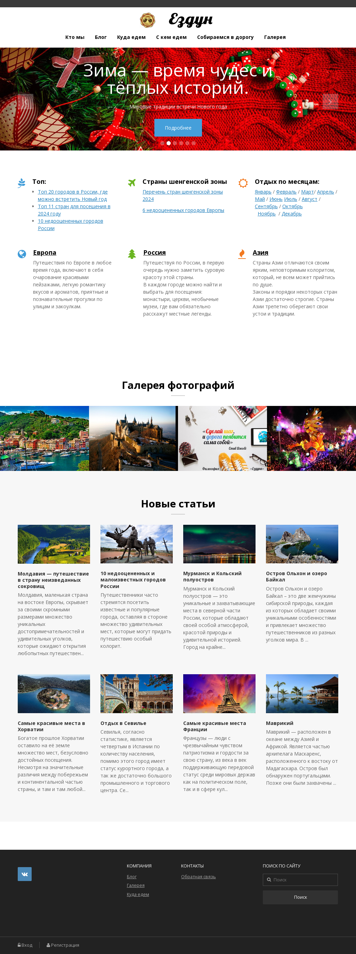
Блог (101, 37)
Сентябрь (266, 206)
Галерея (275, 37)
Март (307, 191)
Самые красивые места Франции (214, 726)
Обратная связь (198, 877)
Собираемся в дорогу (225, 37)
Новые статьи (178, 504)
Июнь (276, 199)
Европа (44, 252)
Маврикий (279, 723)
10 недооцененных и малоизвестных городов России (133, 579)
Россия (154, 252)
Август (309, 199)
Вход (27, 945)
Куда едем (131, 37)
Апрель (325, 191)
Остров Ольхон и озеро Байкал (296, 576)
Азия (260, 252)
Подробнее (178, 127)
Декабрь (292, 213)
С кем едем (171, 37)
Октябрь (292, 206)
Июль (290, 199)
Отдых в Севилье (123, 723)
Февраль (286, 191)
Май (260, 199)
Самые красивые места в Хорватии (51, 726)
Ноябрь (267, 213)
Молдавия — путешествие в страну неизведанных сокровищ (53, 579)
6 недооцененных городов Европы (183, 210)
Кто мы (74, 37)
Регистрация (65, 945)
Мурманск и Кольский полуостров (212, 576)
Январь (263, 191)
